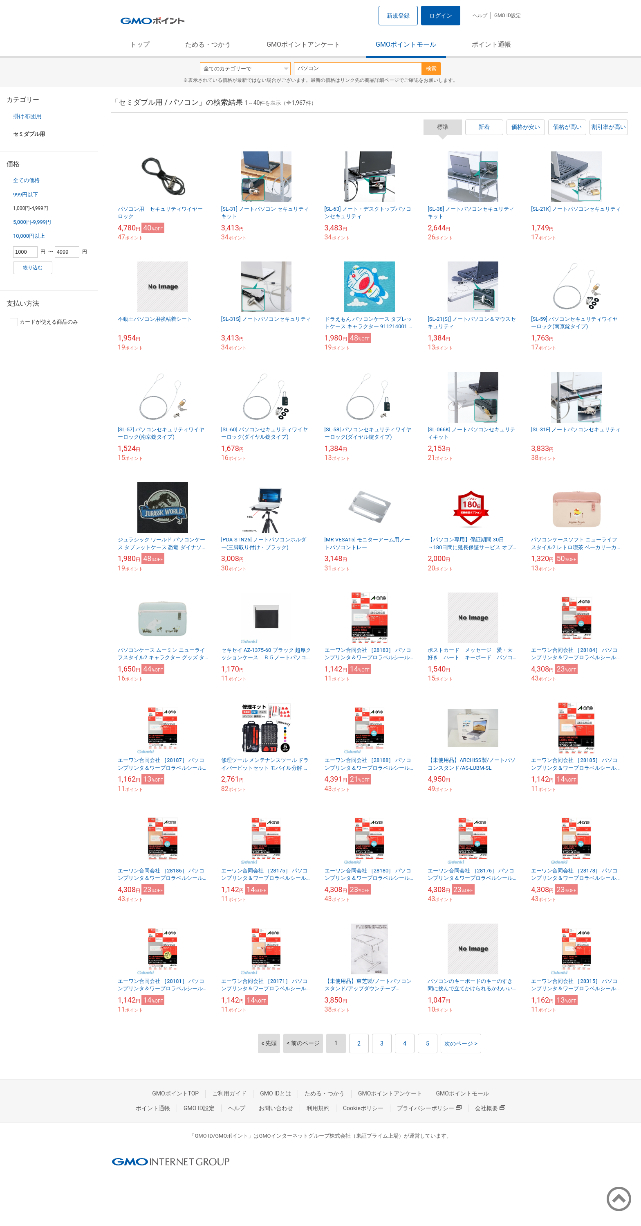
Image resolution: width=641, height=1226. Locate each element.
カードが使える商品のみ (44, 322)
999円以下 (25, 195)
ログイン (440, 15)
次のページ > (460, 1043)
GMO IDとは (275, 1093)
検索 (431, 68)
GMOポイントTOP (175, 1093)
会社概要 (490, 1108)
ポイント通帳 (491, 44)
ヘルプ (480, 15)
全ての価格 (26, 180)
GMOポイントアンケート (303, 44)
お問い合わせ (276, 1108)
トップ (140, 44)
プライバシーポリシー (429, 1108)
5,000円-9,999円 (32, 222)
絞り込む (33, 267)
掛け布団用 (27, 116)
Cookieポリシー (363, 1108)
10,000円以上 (29, 236)
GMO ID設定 (507, 15)
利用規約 (318, 1108)
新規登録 (398, 15)
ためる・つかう (208, 44)
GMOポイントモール (406, 44)
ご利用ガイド (229, 1093)
